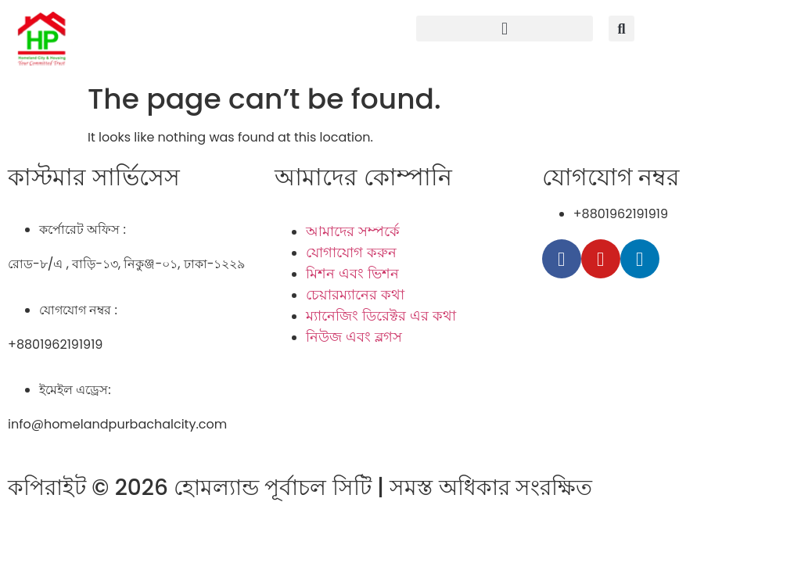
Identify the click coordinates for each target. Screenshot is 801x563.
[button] (504, 28)
